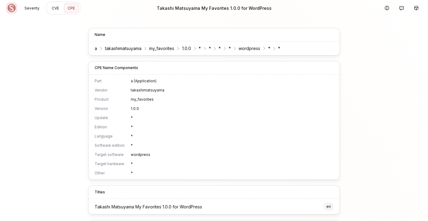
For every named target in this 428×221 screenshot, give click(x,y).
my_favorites (161, 48)
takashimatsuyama (123, 48)
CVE (55, 8)
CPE (71, 8)
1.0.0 (186, 48)
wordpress (249, 48)
